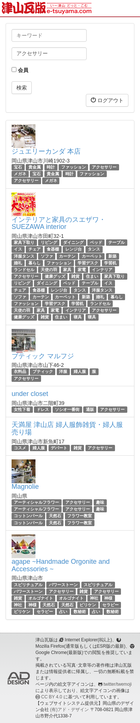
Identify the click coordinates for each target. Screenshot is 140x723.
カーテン (67, 256)
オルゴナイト (40, 598)
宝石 (18, 167)
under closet (30, 393)
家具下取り (24, 242)
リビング (49, 242)
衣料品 (20, 372)
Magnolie (25, 486)
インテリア (102, 269)
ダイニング (73, 242)
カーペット (92, 256)
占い (63, 611)
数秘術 (80, 611)
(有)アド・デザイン (69, 709)
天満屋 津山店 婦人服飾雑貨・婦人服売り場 (67, 428)
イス (18, 249)
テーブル (116, 242)
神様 (108, 598)
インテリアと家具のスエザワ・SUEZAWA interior (59, 223)
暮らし (34, 263)
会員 (20, 70)
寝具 (78, 317)
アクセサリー (104, 167)
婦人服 (80, 372)
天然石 (55, 515)
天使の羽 (49, 269)
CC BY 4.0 (51, 697)
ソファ (47, 256)
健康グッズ (55, 276)
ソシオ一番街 (67, 409)
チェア (34, 249)
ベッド (96, 242)
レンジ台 (73, 249)
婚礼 (18, 263)
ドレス (43, 409)
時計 (51, 167)
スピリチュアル (28, 584)
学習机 (110, 263)
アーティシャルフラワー (36, 502)
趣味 (100, 502)
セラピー (110, 605)
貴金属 (34, 167)
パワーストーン (63, 584)
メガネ (20, 174)
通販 (90, 409)
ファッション (73, 167)
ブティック (42, 372)
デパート (59, 448)
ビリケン (88, 605)
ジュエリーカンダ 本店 (46, 151)
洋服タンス (24, 256)
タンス (94, 249)
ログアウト (107, 100)
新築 (112, 256)
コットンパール (28, 515)
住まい (92, 276)
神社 (94, 598)
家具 (67, 269)
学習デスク (88, 263)
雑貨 (75, 276)
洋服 (63, 372)
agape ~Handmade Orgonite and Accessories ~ (61, 565)
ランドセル (24, 269)
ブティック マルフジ (43, 356)
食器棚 (53, 249)
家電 (82, 269)
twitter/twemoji (117, 684)
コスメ (20, 448)
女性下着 (22, 409)
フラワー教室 (79, 515)
